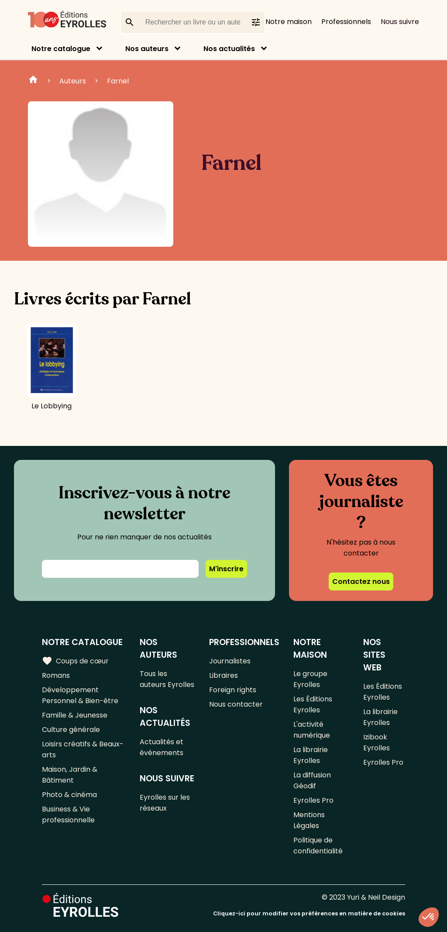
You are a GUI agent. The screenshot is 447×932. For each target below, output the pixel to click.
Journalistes (230, 661)
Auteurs (72, 81)
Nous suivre (400, 22)
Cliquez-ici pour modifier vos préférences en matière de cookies (309, 913)
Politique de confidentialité (318, 845)
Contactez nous (361, 581)
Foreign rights (232, 690)
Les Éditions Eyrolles (312, 704)
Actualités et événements (161, 747)
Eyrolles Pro (313, 800)
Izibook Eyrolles (376, 742)
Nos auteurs (146, 49)
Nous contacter (236, 704)
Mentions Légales (309, 820)
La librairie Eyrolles (310, 755)
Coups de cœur (75, 661)
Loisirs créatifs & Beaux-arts (83, 749)
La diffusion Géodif (312, 780)
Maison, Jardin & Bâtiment (69, 774)
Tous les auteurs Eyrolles (167, 679)
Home (33, 80)
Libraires (223, 675)
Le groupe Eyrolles (310, 679)
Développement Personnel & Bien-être (80, 695)
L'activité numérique (311, 729)
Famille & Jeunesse (74, 715)
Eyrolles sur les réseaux (165, 802)
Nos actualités (229, 49)
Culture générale (71, 730)
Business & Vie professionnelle (68, 814)
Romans (56, 675)
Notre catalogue (60, 49)
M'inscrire (226, 569)
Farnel (118, 81)
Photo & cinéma (69, 795)
